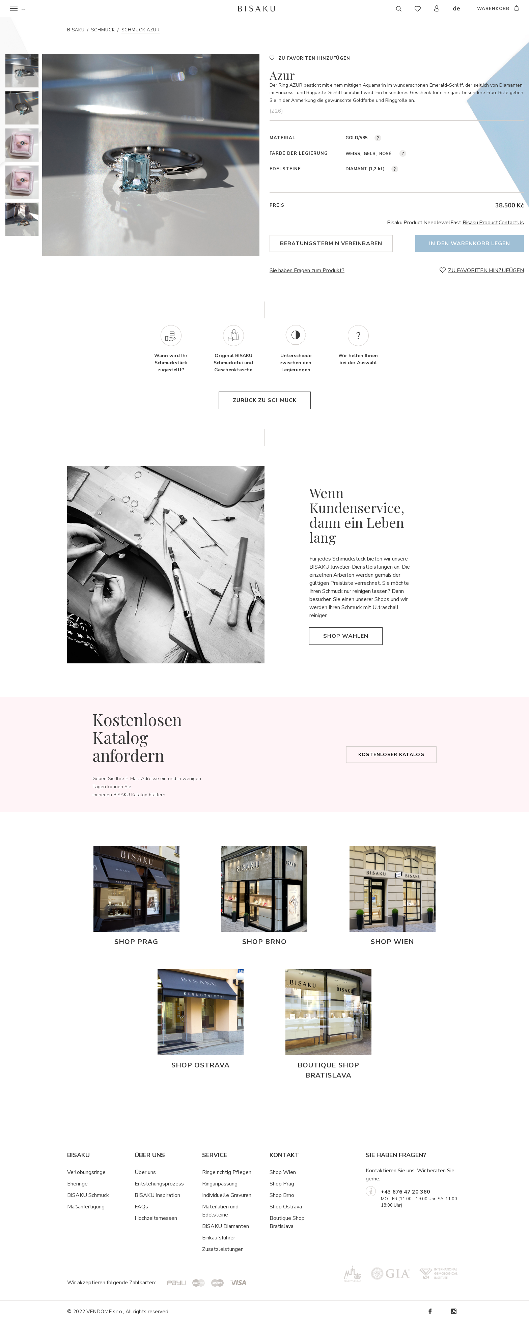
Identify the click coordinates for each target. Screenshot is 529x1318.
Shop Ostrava (286, 1202)
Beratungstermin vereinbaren (331, 243)
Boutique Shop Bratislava (287, 1217)
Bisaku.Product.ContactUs (493, 222)
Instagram (453, 1306)
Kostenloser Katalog (391, 750)
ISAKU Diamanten (227, 1221)
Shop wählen (345, 631)
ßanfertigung (90, 1202)
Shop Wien (283, 1167)
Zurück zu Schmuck (265, 396)
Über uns (145, 1167)
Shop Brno (282, 1190)
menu (28, 9)
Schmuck (103, 30)
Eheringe (77, 1179)
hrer (230, 1233)
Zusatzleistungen (223, 1244)
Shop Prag (282, 1179)
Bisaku (76, 30)
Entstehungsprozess (159, 1179)
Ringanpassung (220, 1179)
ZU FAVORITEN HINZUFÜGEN (314, 58)
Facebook (429, 1306)
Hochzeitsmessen (156, 1213)
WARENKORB (493, 9)
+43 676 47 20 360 (405, 1187)
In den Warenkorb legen (469, 243)
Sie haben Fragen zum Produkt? (307, 266)
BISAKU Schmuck (88, 1190)
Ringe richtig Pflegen (226, 1167)
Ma (71, 1202)
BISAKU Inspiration (157, 1190)
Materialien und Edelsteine (220, 1206)
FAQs (141, 1202)
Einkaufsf (212, 1233)
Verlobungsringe (86, 1167)
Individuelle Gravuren (226, 1190)
